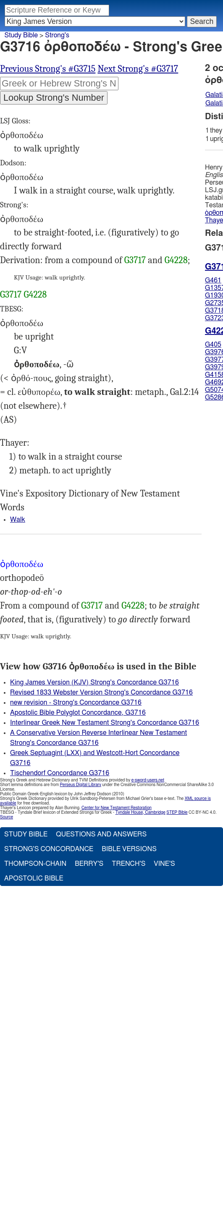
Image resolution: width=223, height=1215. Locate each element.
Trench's (128, 863)
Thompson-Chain (35, 863)
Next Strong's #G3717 (137, 68)
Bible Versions (129, 849)
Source (6, 817)
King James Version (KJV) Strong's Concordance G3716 (94, 682)
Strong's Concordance (48, 849)
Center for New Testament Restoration (116, 808)
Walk (17, 519)
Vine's (164, 863)
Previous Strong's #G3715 (47, 68)
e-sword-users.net (147, 780)
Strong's (57, 35)
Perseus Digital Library (80, 785)
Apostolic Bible (33, 878)
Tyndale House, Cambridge (140, 812)
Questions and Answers (101, 834)
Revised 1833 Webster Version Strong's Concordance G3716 (101, 692)
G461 (213, 280)
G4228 (176, 260)
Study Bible (21, 35)
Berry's (89, 863)
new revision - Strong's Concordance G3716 (76, 702)
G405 (213, 344)
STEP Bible (176, 812)
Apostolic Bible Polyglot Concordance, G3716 (78, 712)
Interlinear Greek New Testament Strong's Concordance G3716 (104, 722)
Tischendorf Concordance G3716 (59, 773)
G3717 (135, 260)
